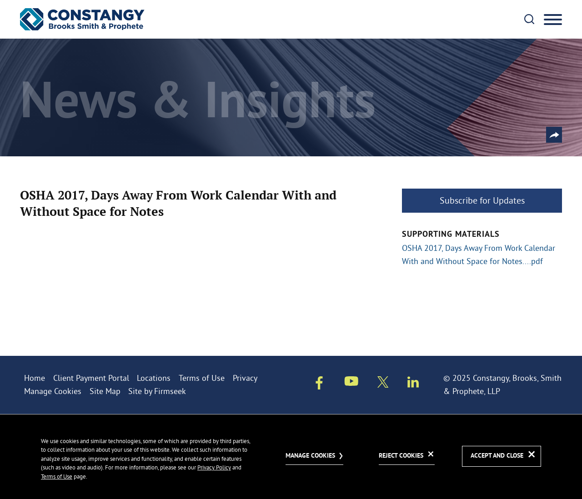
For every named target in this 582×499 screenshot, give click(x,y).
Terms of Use (202, 378)
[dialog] (291, 456)
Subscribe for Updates (482, 200)
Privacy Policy (214, 467)
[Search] (529, 19)
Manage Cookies (52, 391)
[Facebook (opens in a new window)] (319, 384)
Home (34, 378)
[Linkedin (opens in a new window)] (413, 383)
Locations (154, 378)
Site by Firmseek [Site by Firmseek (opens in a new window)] (157, 391)
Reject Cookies (401, 456)
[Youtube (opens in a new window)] (351, 382)
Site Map (105, 391)
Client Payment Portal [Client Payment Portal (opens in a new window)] (91, 378)
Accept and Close (497, 456)
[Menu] (553, 20)
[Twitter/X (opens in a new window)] (383, 383)
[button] (554, 135)
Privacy (245, 378)
